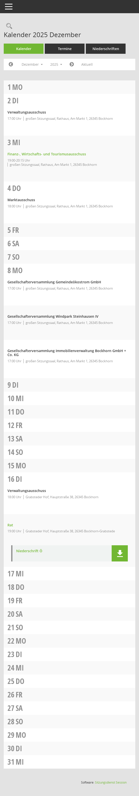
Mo (17, 87)
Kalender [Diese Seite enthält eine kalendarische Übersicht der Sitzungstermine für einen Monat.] (23, 48)
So (16, 257)
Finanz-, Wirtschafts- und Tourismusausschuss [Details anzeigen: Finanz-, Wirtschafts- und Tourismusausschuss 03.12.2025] (46, 154)
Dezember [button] (32, 64)
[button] (120, 553)
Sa (15, 243)
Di (15, 100)
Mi (16, 142)
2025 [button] (56, 64)
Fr (15, 230)
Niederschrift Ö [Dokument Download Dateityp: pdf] (29, 551)
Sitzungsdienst (111, 782)
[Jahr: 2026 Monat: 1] (72, 64)
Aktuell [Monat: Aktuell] (87, 64)
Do (16, 188)
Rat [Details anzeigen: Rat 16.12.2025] (10, 525)
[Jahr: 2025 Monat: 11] (11, 64)
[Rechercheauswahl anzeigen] (8, 26)
